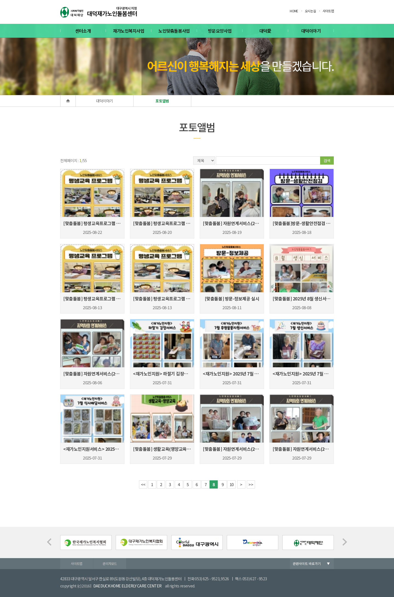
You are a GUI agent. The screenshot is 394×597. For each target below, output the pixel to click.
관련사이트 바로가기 (307, 563)
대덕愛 (265, 30)
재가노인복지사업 (128, 30)
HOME (294, 10)
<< (143, 484)
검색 (327, 160)
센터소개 (83, 30)
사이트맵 (328, 10)
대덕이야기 (311, 30)
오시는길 (310, 10)
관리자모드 (110, 563)
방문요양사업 (219, 30)
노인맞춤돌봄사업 (174, 30)
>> (250, 484)
